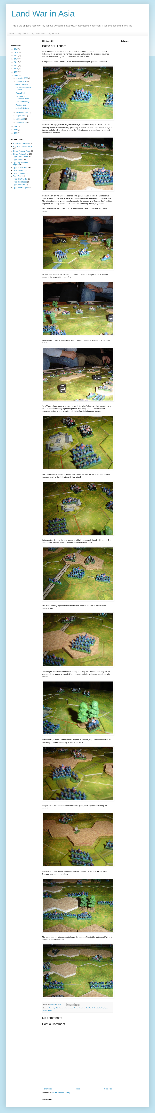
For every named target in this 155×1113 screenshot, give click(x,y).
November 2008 (22, 78)
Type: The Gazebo (20, 179)
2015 (16, 52)
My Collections (38, 33)
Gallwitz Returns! (21, 84)
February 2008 (21, 122)
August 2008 (21, 116)
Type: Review (18, 170)
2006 (16, 130)
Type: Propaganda (20, 168)
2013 (16, 59)
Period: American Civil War (82, 1008)
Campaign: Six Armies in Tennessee (61, 1008)
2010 (16, 69)
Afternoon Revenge (22, 102)
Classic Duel (20, 93)
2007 (16, 126)
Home (11, 33)
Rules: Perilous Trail (20, 154)
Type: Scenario (19, 173)
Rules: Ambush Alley (21, 143)
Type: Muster (18, 160)
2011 (16, 66)
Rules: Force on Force (21, 151)
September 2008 (22, 112)
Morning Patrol (20, 105)
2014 (16, 56)
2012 (16, 62)
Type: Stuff (17, 176)
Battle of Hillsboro (22, 108)
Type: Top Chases (20, 182)
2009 (16, 72)
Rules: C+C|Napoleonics (22, 146)
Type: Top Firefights (20, 188)
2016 (16, 49)
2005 (16, 133)
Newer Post (47, 1089)
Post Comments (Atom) (61, 1093)
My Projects (54, 33)
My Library (23, 33)
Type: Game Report (20, 157)
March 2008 (20, 119)
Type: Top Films (19, 185)
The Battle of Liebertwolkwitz (22, 97)
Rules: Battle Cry (98, 1008)
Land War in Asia (43, 13)
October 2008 (21, 82)
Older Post (108, 1089)
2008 (16, 75)
